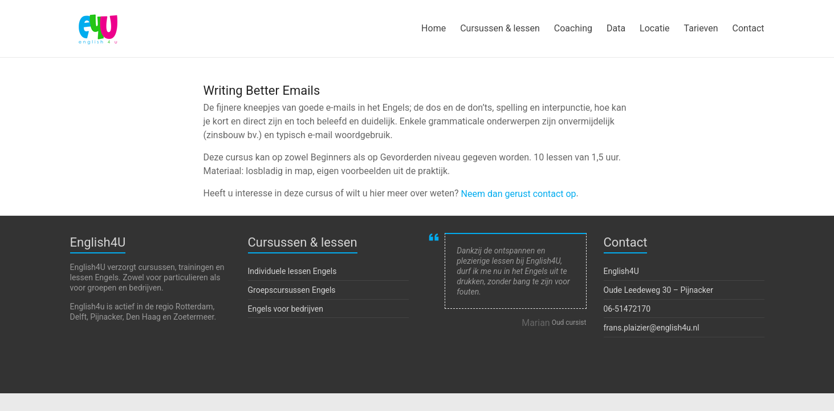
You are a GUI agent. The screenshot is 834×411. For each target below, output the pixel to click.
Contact (748, 28)
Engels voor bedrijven (285, 308)
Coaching (573, 28)
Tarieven (701, 28)
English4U (621, 271)
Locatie (654, 28)
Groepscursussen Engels (292, 290)
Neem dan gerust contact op (518, 193)
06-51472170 (627, 308)
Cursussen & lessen (500, 28)
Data (616, 28)
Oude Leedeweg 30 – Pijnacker (658, 290)
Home (433, 28)
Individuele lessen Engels (292, 271)
